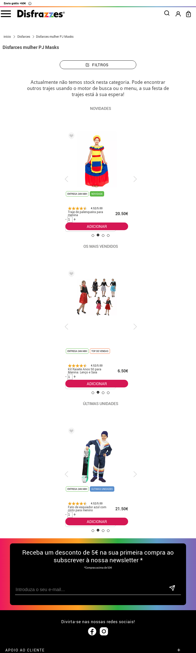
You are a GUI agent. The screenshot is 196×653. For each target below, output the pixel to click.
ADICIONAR (97, 226)
